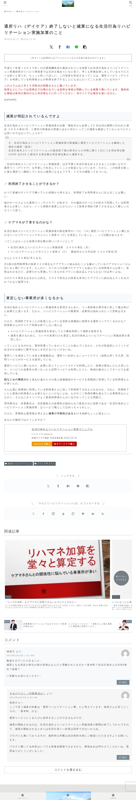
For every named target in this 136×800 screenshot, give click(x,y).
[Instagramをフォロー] (53, 514)
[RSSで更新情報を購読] (103, 514)
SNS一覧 (70, 787)
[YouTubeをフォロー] (63, 514)
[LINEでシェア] (76, 47)
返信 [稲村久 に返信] (123, 650)
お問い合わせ (55, 787)
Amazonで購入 (42, 444)
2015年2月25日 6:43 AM (23, 665)
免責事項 (83, 787)
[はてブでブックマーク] (68, 47)
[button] (85, 47)
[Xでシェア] (51, 47)
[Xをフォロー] (34, 514)
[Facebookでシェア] (60, 47)
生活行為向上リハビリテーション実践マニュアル (62, 429)
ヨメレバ (48, 434)
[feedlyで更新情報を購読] (93, 514)
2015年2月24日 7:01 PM (20, 623)
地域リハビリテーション (18, 464)
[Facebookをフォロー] (43, 514)
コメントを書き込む (68, 737)
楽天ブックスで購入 (64, 444)
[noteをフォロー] (73, 514)
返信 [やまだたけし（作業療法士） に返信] (123, 725)
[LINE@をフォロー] (83, 514)
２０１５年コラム (45, 464)
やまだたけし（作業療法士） (28, 661)
